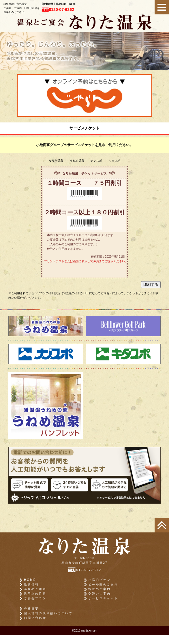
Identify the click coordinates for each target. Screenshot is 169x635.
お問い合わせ (35, 617)
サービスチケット (103, 598)
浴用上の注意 (35, 593)
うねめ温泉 (77, 160)
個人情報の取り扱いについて (48, 613)
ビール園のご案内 (103, 584)
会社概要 (31, 608)
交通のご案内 (99, 593)
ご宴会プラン (35, 598)
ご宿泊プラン (99, 579)
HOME (30, 579)
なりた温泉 (56, 160)
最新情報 (31, 584)
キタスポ (114, 160)
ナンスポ (96, 160)
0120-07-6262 (58, 9)
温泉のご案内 (35, 589)
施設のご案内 (99, 589)
